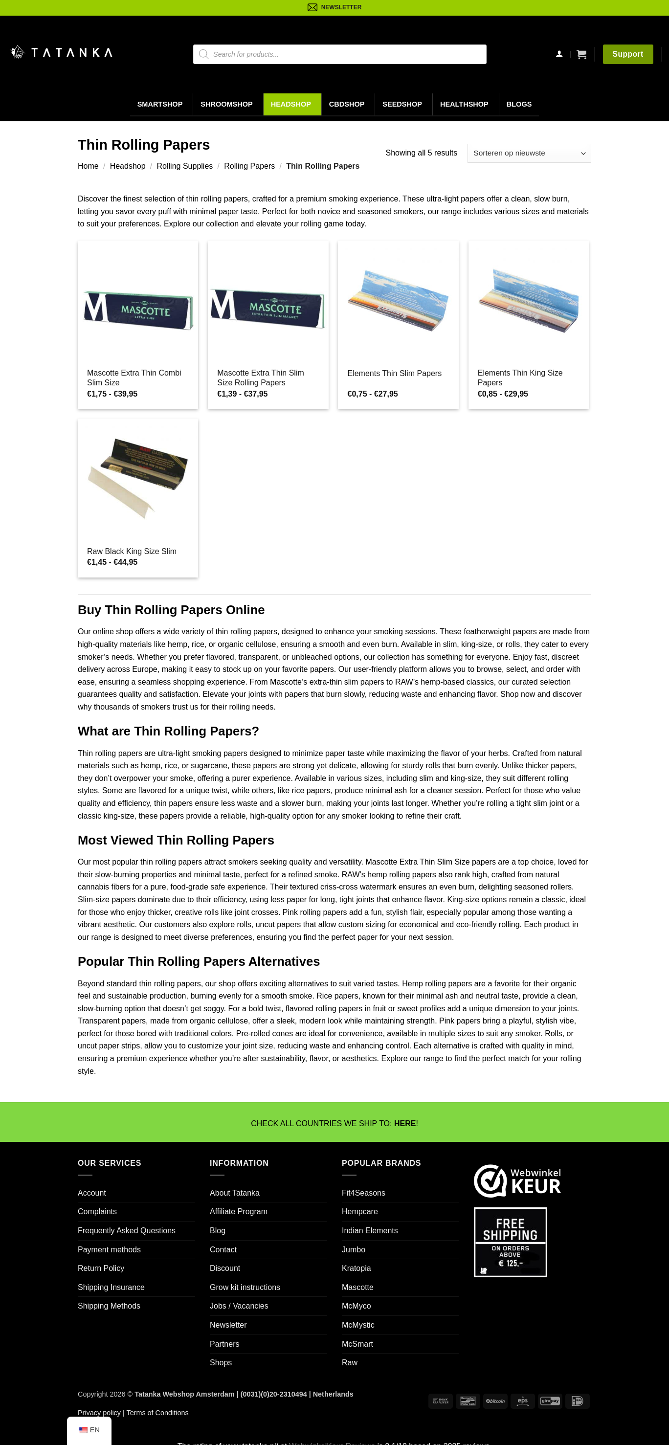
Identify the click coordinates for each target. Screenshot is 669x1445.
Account (92, 1193)
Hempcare (360, 1211)
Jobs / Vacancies (239, 1306)
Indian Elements (370, 1230)
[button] (581, 54)
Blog (217, 1230)
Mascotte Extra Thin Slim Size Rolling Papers (260, 378)
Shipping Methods (109, 1306)
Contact (223, 1249)
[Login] (559, 54)
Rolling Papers (249, 166)
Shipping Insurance (111, 1287)
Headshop (291, 104)
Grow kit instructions (245, 1287)
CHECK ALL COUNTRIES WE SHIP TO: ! (334, 1123)
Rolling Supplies (185, 166)
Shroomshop (226, 104)
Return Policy (101, 1268)
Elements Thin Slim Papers (394, 373)
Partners (224, 1344)
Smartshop (160, 104)
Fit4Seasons (363, 1193)
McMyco (356, 1306)
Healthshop (464, 104)
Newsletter (228, 1325)
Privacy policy (99, 1413)
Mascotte (358, 1287)
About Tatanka (235, 1193)
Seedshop (402, 104)
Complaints (97, 1211)
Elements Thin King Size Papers (520, 378)
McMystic (358, 1325)
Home (88, 166)
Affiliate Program (239, 1211)
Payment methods (109, 1249)
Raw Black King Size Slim (132, 551)
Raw (349, 1362)
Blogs (519, 104)
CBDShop (347, 104)
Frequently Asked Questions (127, 1230)
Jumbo (353, 1249)
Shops (221, 1362)
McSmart (357, 1344)
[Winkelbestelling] (529, 153)
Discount (225, 1268)
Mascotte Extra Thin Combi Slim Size (134, 378)
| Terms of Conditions (155, 1413)
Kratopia (356, 1268)
